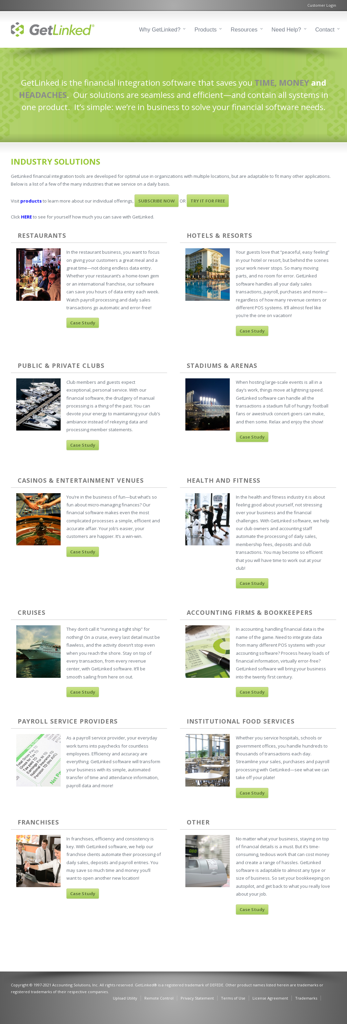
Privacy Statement (197, 998)
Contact (324, 29)
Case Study (82, 323)
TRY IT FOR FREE (207, 201)
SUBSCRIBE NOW (156, 201)
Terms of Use (233, 998)
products (31, 201)
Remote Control (159, 998)
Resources (244, 29)
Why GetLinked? (160, 29)
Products (206, 29)
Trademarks (306, 998)
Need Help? (286, 29)
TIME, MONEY (281, 82)
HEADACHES (43, 94)
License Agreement (270, 998)
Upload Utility (125, 998)
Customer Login (321, 5)
